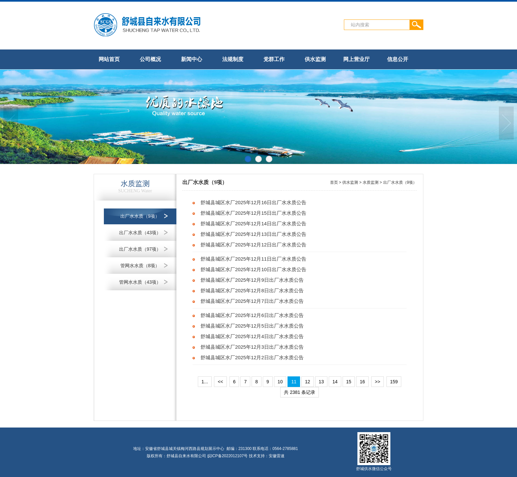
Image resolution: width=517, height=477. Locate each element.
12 (307, 381)
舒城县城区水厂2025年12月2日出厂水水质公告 (252, 357)
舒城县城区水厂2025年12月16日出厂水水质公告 (253, 202)
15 (348, 381)
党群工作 (274, 59)
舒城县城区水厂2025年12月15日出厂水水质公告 (253, 213)
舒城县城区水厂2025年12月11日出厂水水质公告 (253, 259)
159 (394, 381)
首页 (334, 182)
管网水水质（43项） (140, 282)
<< (220, 381)
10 (280, 381)
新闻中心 (191, 59)
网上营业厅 (356, 59)
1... (204, 381)
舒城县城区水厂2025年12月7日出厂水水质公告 (252, 301)
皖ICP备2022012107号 (227, 456)
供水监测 (315, 59)
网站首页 (109, 59)
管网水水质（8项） (140, 265)
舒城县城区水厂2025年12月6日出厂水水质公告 (252, 315)
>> (377, 381)
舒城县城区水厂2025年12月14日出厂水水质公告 (253, 223)
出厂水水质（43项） (140, 232)
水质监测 (371, 182)
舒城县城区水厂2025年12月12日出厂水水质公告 (253, 244)
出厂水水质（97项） (140, 249)
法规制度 (232, 59)
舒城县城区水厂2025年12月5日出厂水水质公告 (252, 326)
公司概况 (150, 59)
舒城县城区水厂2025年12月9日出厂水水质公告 (252, 280)
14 (335, 381)
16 (362, 381)
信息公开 (397, 59)
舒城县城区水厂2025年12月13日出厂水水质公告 (253, 234)
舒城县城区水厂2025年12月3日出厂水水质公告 (252, 347)
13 (321, 381)
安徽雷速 (277, 456)
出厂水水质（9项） (140, 216)
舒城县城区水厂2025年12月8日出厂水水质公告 (252, 290)
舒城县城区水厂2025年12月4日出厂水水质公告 (252, 336)
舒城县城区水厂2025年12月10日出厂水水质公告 (253, 269)
